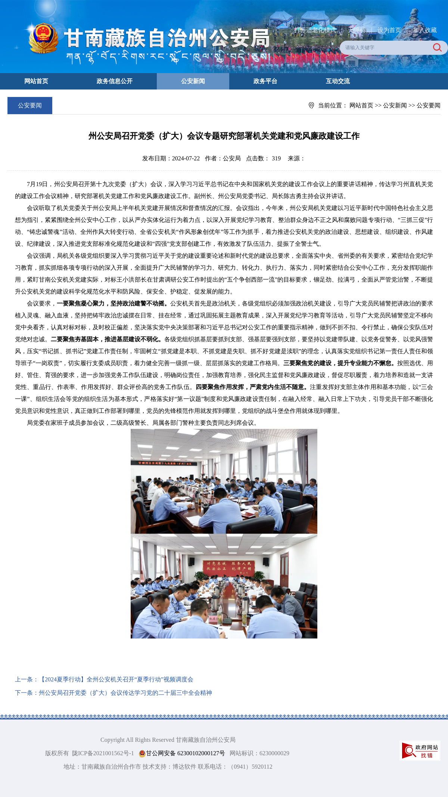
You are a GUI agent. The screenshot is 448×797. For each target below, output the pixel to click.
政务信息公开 (115, 81)
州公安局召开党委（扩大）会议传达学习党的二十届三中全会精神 (125, 693)
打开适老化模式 (315, 30)
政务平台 (265, 81)
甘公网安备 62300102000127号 (182, 753)
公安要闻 (429, 105)
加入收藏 (425, 30)
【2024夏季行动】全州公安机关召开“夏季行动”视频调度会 (116, 679)
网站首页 (36, 81)
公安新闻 (193, 81)
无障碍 (357, 30)
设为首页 (389, 30)
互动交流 (338, 81)
